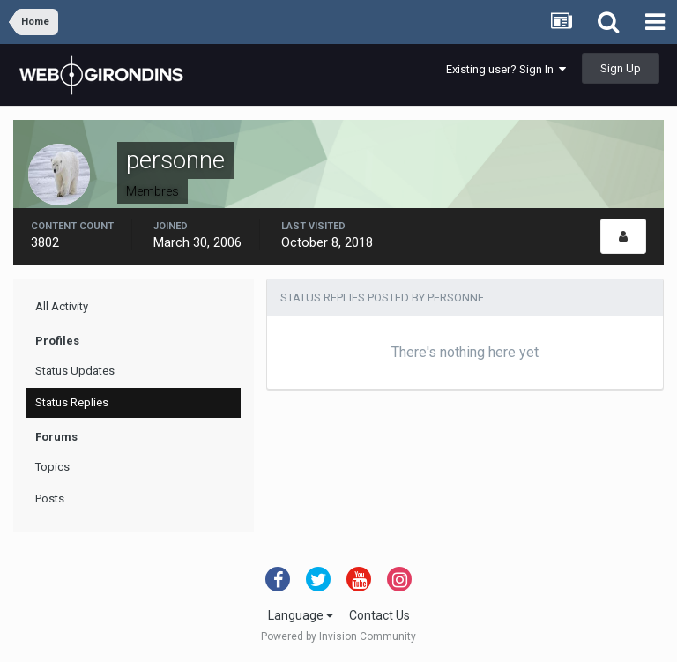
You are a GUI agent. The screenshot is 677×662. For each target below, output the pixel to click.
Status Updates (75, 370)
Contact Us (379, 615)
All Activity (61, 306)
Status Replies (71, 402)
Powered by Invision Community (338, 636)
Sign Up (620, 68)
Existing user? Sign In (506, 69)
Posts (49, 498)
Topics (52, 466)
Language (300, 615)
